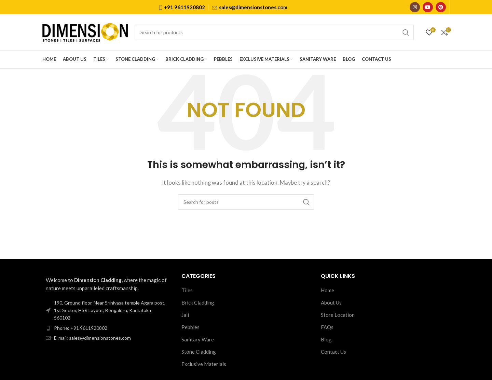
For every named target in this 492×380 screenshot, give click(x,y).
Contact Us (333, 352)
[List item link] (107, 328)
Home (327, 290)
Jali (185, 315)
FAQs (327, 327)
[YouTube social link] (428, 7)
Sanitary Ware (197, 339)
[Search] (274, 32)
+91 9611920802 (184, 7)
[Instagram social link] (415, 7)
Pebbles (190, 327)
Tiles (187, 290)
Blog (326, 339)
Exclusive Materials (203, 364)
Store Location (338, 315)
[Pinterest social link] (441, 7)
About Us (331, 302)
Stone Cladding (198, 352)
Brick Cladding (197, 302)
